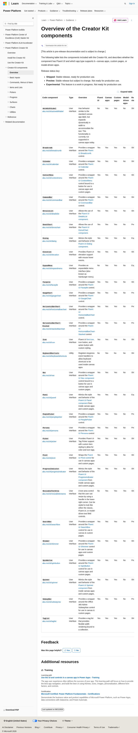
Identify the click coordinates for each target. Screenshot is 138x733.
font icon (90, 339)
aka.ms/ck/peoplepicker (52, 417)
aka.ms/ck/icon (48, 342)
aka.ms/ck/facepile (50, 285)
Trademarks (113, 727)
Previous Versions (24, 727)
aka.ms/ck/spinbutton (51, 563)
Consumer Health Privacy (78, 727)
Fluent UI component (83, 216)
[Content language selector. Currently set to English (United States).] (15, 721)
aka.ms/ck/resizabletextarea (54, 494)
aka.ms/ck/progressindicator (54, 472)
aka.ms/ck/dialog (49, 241)
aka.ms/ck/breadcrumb (52, 150)
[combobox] (18, 24)
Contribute (48, 727)
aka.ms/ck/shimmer (50, 544)
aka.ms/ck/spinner (50, 582)
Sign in (132, 3)
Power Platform (56, 20)
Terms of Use (99, 727)
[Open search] (125, 3)
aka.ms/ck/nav (48, 375)
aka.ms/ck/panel (49, 398)
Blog (37, 727)
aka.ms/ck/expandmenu (52, 268)
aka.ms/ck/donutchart (51, 227)
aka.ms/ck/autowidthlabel (52, 111)
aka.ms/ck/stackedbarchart (53, 329)
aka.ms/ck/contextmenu (52, 178)
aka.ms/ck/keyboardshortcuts (54, 356)
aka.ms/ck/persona (50, 431)
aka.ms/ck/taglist (49, 621)
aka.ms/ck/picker (49, 441)
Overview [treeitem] (11, 53)
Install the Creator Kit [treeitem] (16, 58)
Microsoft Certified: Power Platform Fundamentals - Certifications (70, 694)
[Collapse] (33, 18)
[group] (87, 363)
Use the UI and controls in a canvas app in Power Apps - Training (70, 677)
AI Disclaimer (7, 727)
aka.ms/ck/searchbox (51, 524)
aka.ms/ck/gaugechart (51, 296)
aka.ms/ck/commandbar (52, 200)
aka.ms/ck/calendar (50, 164)
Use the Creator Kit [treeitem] (16, 63)
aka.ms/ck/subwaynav (51, 602)
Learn (44, 20)
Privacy (59, 727)
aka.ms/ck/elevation (50, 255)
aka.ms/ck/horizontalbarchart (54, 309)
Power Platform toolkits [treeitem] (15, 30)
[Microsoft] (5, 3)
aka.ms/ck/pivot (48, 458)
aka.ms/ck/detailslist (50, 214)
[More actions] (131, 20)
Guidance (70, 20)
